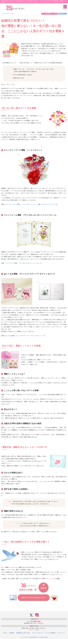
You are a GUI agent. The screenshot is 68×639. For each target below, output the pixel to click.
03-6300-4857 (36, 621)
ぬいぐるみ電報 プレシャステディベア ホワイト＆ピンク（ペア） (25, 335)
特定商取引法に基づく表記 (23, 632)
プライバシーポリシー (37, 632)
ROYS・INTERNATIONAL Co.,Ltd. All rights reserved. (36, 637)
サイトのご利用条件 (50, 632)
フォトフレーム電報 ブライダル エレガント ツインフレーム (23, 263)
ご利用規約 (11, 632)
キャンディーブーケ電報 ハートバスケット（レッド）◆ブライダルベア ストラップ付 (31, 204)
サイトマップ (60, 632)
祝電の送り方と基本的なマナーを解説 (23, 531)
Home (5, 632)
